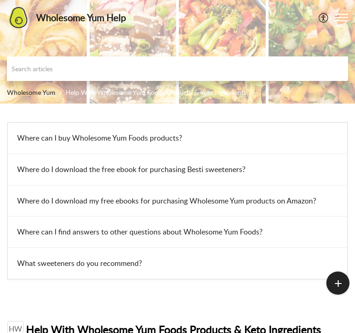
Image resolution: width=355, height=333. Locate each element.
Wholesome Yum (31, 92)
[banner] (177, 52)
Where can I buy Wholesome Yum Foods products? (99, 138)
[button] (341, 17)
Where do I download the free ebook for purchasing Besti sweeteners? (131, 169)
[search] (177, 68)
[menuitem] (323, 17)
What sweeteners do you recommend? (79, 263)
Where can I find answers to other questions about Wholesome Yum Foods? (140, 232)
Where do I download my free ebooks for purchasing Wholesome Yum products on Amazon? (166, 201)
